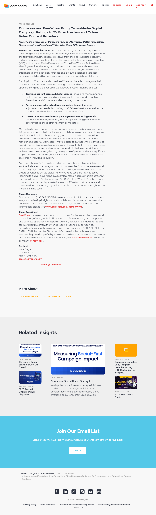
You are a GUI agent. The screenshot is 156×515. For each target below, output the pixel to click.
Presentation (26, 386)
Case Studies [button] (49, 6)
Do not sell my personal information (113, 504)
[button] (117, 7)
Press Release (26, 24)
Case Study (25, 359)
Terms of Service (47, 504)
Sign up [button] (77, 450)
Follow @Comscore (51, 264)
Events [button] (72, 5)
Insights (33, 473)
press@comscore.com (30, 258)
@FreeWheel (36, 240)
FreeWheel (24, 215)
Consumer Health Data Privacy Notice (76, 504)
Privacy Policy (29, 504)
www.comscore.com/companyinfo (63, 206)
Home (23, 473)
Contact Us (78, 507)
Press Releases (47, 473)
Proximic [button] (105, 5)
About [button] (82, 5)
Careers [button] (93, 5)
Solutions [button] (37, 5)
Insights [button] (60, 5)
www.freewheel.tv (82, 237)
